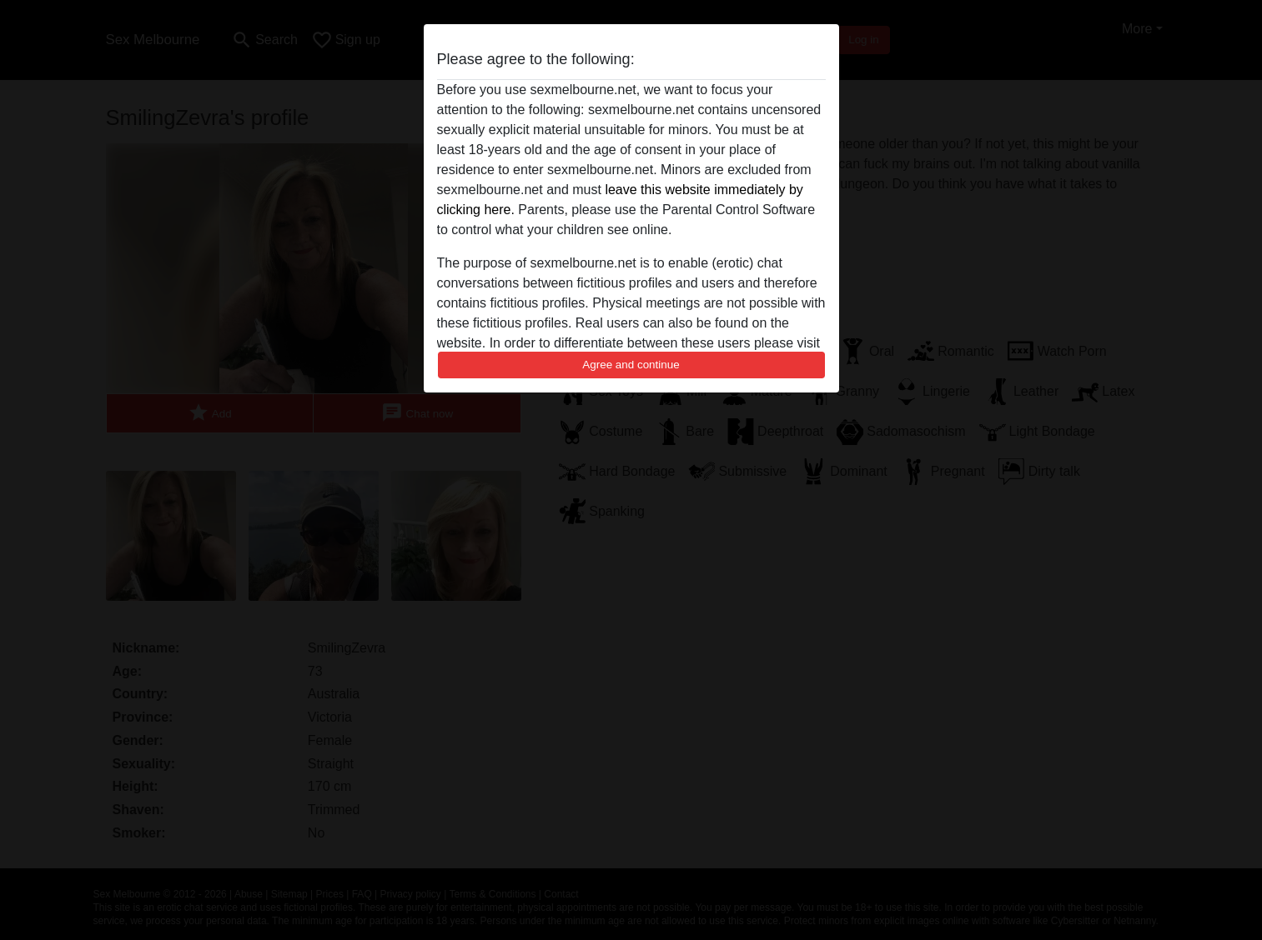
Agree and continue (630, 364)
